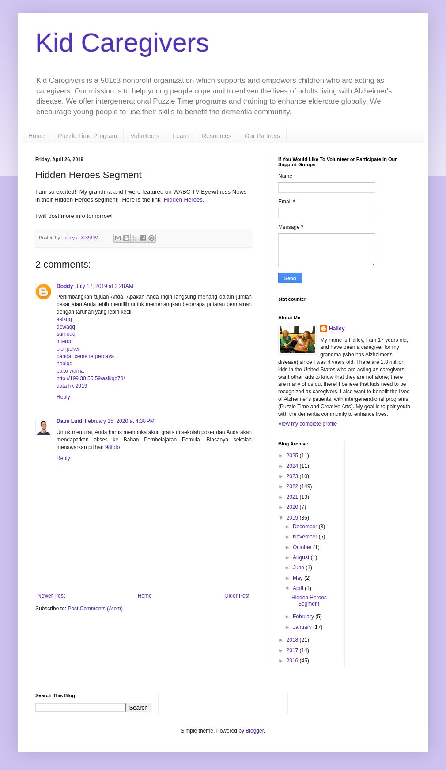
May (298, 578)
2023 (293, 476)
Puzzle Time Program (87, 135)
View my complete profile (307, 424)
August (302, 557)
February (304, 616)
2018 (293, 640)
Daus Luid (69, 421)
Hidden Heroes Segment (309, 600)
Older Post (236, 596)
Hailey (336, 328)
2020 (293, 507)
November (306, 537)
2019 (293, 518)
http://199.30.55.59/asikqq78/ (91, 378)
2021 (293, 497)
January (303, 627)
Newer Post (51, 596)
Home (36, 135)
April (299, 588)
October (303, 547)
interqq (65, 341)
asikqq (64, 319)
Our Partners (262, 135)
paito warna (70, 371)
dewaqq (66, 327)
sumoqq (66, 334)
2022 (293, 486)
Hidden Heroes (183, 199)
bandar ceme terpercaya (85, 356)
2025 (293, 455)
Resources (216, 135)
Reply (63, 397)
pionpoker (68, 349)
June (299, 567)
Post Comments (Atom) (95, 609)
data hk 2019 (72, 386)
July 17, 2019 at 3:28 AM (104, 286)
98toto (112, 447)
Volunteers (144, 135)
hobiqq (64, 363)
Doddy (65, 286)
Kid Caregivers (122, 42)
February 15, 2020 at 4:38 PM (120, 421)
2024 (293, 466)
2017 (293, 650)
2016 (293, 661)
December (306, 526)
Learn (181, 135)
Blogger (255, 731)
